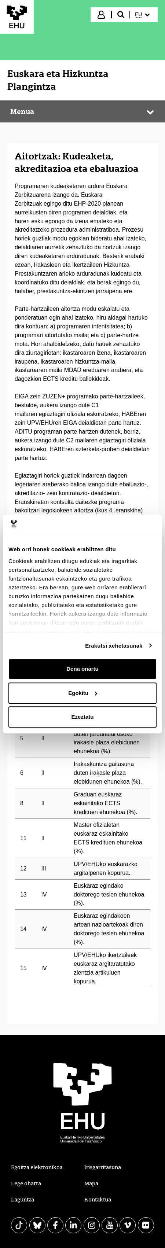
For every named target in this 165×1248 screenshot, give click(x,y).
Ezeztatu (83, 717)
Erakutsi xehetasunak (113, 646)
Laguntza (22, 1200)
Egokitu (82, 693)
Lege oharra (26, 1183)
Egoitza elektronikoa (37, 1167)
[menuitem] (143, 14)
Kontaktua (97, 1200)
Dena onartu (82, 669)
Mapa (91, 1183)
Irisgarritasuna (102, 1167)
